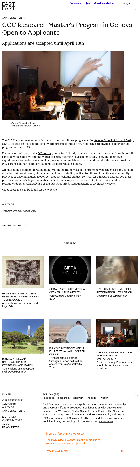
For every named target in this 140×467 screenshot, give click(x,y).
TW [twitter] (24, 225)
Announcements (13, 17)
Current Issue (12, 400)
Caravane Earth (78, 418)
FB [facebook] (19, 225)
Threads (91, 397)
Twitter (103, 397)
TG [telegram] (14, 225)
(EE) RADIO (76, 3)
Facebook (49, 397)
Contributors (12, 420)
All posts (9, 403)
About (6, 423)
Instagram (63, 397)
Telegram (77, 397)
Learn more (106, 421)
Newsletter (10, 427)
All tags (8, 407)
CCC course (44, 153)
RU (130, 3)
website (52, 189)
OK (121, 451)
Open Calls (29, 210)
